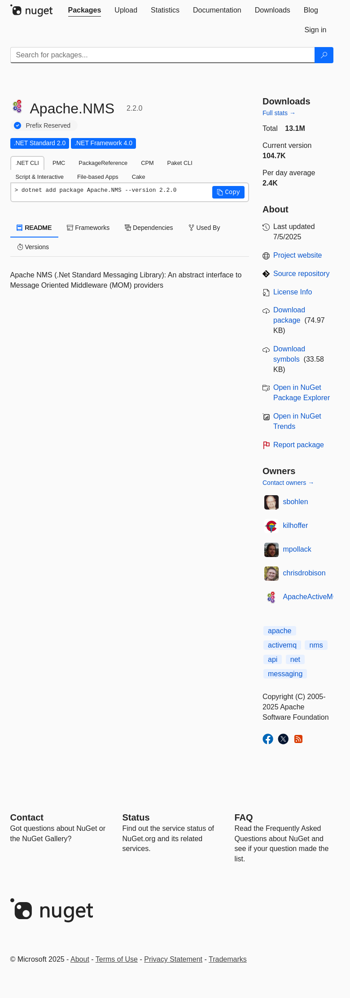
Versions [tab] (33, 246)
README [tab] (34, 227)
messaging (285, 674)
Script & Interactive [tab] (40, 176)
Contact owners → (288, 482)
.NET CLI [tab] (27, 163)
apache (280, 631)
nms (316, 645)
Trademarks (228, 959)
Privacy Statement (173, 959)
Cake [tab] (138, 176)
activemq (282, 645)
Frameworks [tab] (88, 227)
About (79, 959)
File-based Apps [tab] (97, 176)
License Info (292, 292)
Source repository (301, 273)
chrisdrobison (304, 573)
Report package (298, 445)
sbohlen (295, 501)
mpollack (297, 549)
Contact (27, 817)
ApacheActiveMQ (311, 597)
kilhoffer (295, 525)
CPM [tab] (147, 163)
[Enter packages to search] (162, 55)
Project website (297, 255)
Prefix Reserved (48, 125)
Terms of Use (117, 959)
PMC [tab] (58, 163)
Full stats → (279, 113)
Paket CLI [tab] (179, 163)
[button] (228, 192)
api (272, 659)
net (295, 659)
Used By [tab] (204, 227)
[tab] (84, 10)
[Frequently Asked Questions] (244, 817)
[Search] (324, 55)
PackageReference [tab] (103, 163)
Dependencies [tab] (149, 227)
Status (136, 817)
